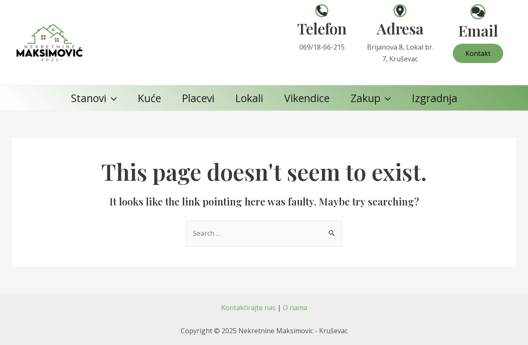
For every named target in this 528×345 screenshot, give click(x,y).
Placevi (198, 98)
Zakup (371, 98)
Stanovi (94, 98)
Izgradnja (434, 98)
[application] (111, 98)
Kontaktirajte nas (248, 307)
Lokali (249, 98)
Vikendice (307, 98)
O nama (295, 307)
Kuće (149, 98)
